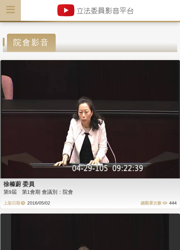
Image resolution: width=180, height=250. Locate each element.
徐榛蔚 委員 (19, 184)
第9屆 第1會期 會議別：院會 (38, 192)
